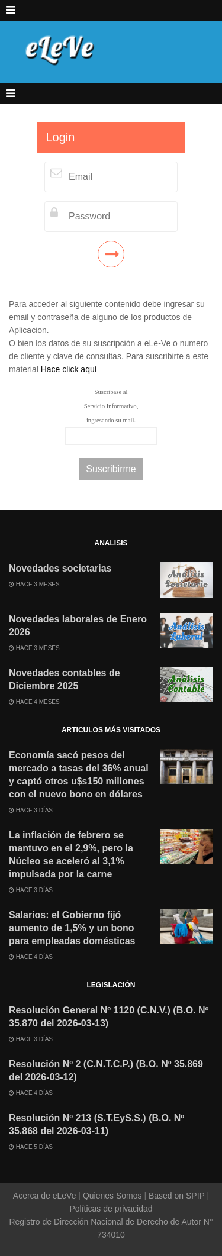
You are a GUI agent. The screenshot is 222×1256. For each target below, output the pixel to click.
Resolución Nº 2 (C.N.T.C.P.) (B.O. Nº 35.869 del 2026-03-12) (106, 1070)
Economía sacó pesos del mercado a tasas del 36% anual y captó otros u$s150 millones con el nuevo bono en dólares (79, 774)
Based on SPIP (176, 1195)
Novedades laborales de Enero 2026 (78, 625)
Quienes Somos (112, 1195)
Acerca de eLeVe (46, 1195)
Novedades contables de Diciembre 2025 (64, 679)
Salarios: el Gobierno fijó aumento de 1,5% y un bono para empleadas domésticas (72, 928)
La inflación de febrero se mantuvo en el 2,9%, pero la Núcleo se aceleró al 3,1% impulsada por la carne (71, 854)
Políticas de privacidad (110, 1208)
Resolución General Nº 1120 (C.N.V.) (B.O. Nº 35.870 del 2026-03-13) (108, 1016)
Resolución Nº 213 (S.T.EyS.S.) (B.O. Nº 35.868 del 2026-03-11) (96, 1124)
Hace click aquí (69, 369)
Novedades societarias (60, 568)
